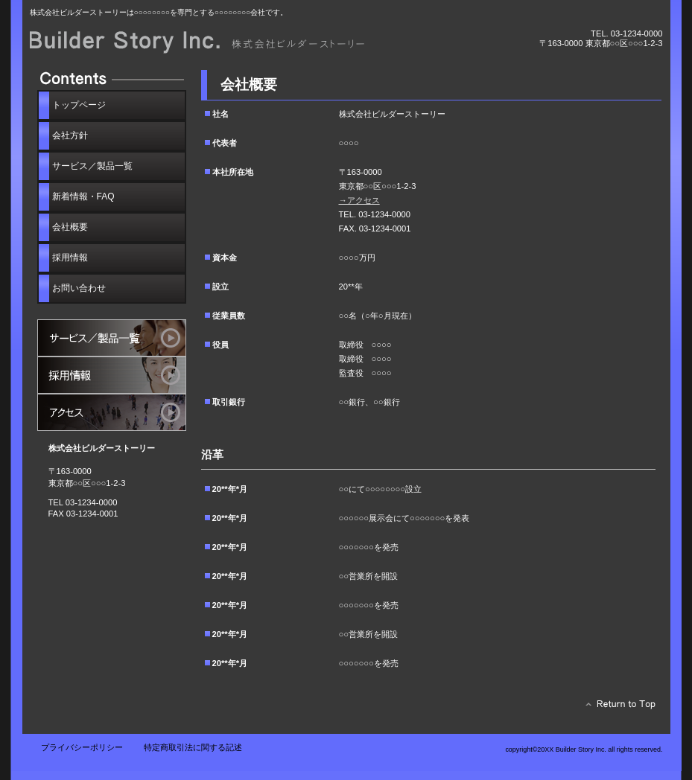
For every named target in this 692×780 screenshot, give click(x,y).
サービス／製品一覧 (111, 338)
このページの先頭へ (616, 707)
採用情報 (111, 375)
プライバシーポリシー (82, 747)
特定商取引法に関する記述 (193, 747)
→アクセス (359, 200)
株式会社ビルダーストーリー (197, 43)
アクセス (111, 412)
